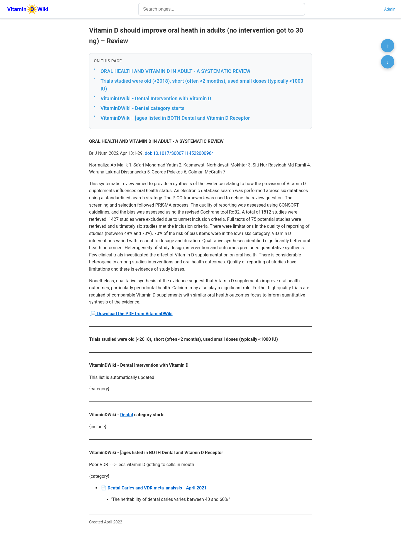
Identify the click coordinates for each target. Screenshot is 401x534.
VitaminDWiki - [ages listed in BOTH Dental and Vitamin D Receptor (175, 118)
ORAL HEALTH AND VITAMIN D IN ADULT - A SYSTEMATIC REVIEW (175, 71)
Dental (126, 414)
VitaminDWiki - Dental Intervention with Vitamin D (156, 98)
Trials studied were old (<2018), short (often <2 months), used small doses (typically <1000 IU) (202, 85)
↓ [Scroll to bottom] (387, 62)
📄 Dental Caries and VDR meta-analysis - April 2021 (154, 488)
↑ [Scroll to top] (387, 46)
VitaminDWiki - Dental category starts (143, 108)
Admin (389, 9)
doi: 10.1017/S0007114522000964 (179, 153)
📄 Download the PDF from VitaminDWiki (132, 313)
